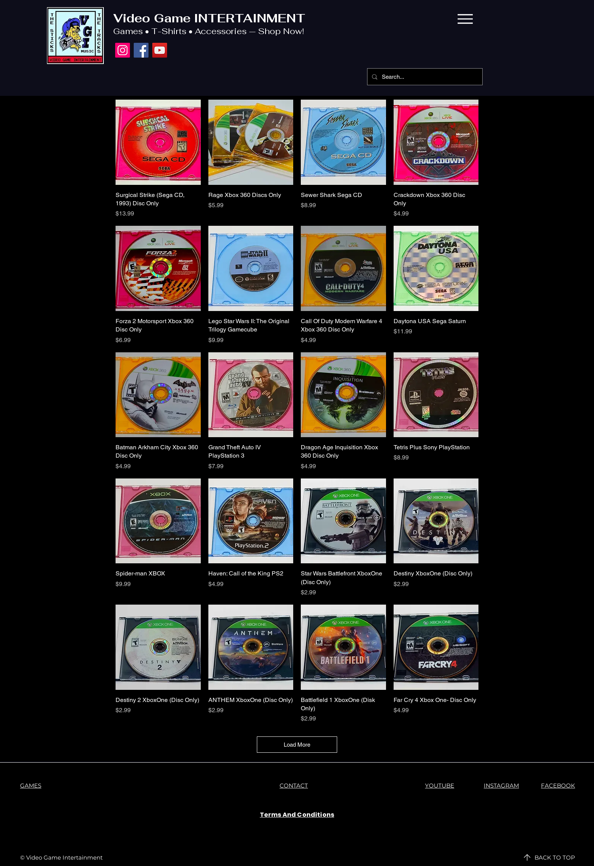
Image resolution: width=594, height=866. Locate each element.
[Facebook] (141, 50)
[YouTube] (159, 50)
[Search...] (424, 77)
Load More (297, 744)
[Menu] (465, 18)
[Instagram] (122, 50)
